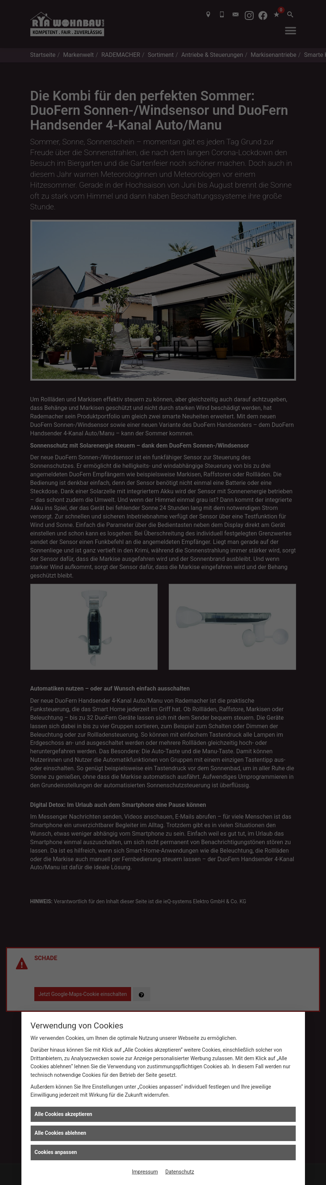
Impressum (145, 1172)
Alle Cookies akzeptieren (63, 1114)
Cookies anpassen (56, 1152)
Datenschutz (179, 1172)
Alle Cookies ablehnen (60, 1133)
